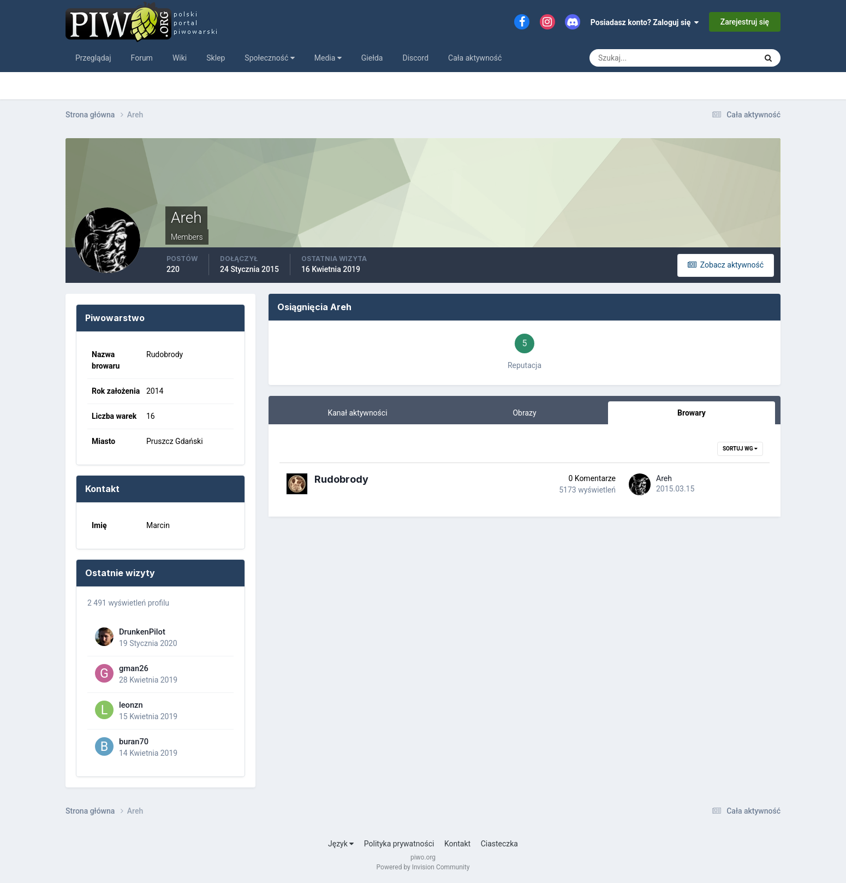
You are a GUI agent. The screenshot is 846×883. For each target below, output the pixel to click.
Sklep (215, 58)
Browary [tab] (691, 412)
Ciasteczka (499, 843)
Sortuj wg (740, 449)
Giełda (372, 58)
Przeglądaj (93, 58)
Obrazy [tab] (524, 412)
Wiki (179, 58)
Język (341, 843)
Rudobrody (341, 479)
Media (328, 58)
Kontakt (457, 843)
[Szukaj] (632, 58)
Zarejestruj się (744, 21)
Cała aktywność (475, 58)
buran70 (133, 741)
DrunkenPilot (142, 632)
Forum (142, 58)
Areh (664, 478)
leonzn (131, 705)
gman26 (133, 668)
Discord (415, 58)
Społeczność (269, 58)
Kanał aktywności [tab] (357, 412)
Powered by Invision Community (423, 867)
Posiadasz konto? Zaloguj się (645, 22)
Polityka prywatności (399, 843)
